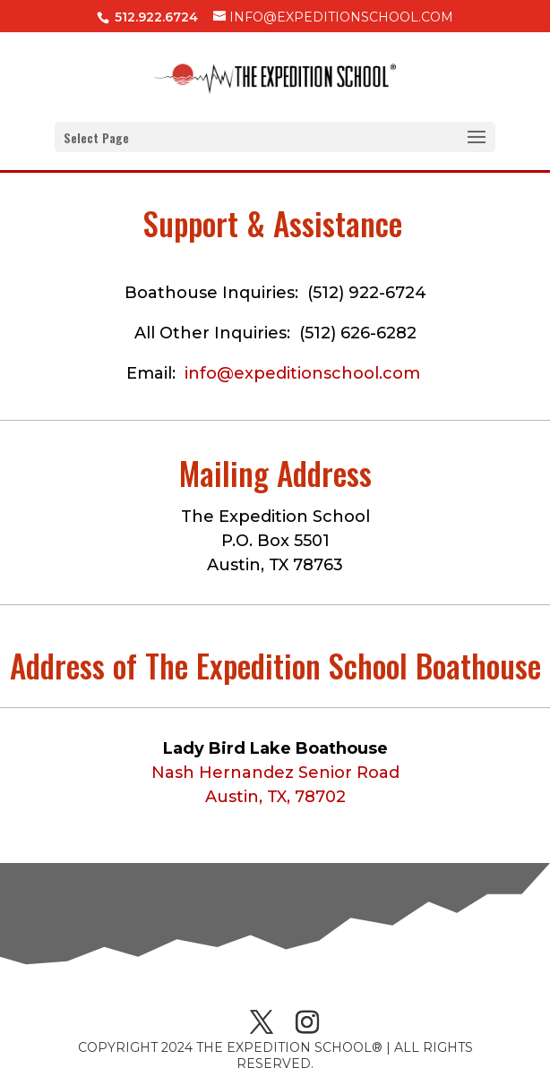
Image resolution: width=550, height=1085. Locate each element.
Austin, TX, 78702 (275, 797)
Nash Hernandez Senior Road (275, 772)
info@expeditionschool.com (302, 373)
